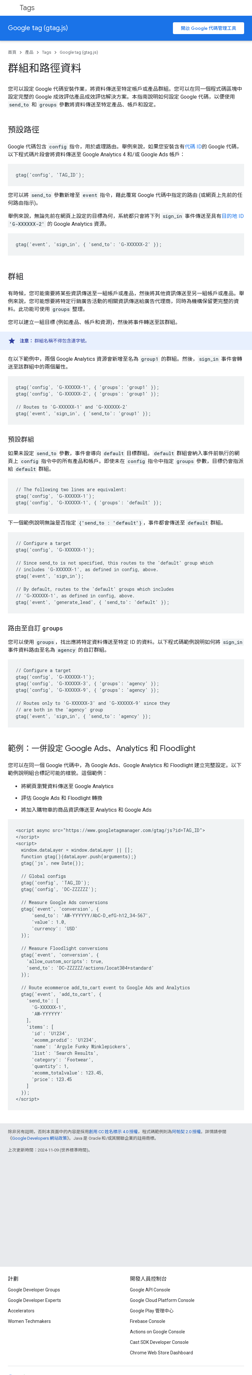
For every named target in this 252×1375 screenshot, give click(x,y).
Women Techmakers (29, 1321)
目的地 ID (232, 216)
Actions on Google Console (157, 1331)
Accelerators (21, 1310)
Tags (27, 7)
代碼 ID (193, 147)
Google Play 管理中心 (152, 1310)
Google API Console (150, 1289)
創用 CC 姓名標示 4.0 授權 (113, 1131)
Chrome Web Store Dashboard (161, 1352)
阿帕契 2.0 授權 (186, 1131)
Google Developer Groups (34, 1289)
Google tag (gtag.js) (38, 28)
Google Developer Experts (34, 1300)
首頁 (12, 52)
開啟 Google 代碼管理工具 (208, 28)
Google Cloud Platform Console (162, 1300)
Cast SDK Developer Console (159, 1342)
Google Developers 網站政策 (39, 1138)
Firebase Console (147, 1321)
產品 (29, 52)
